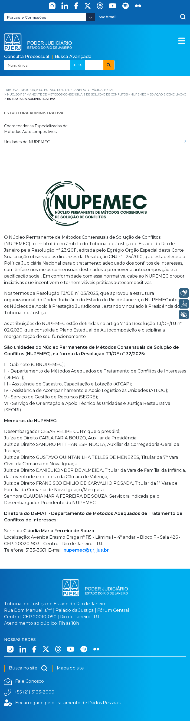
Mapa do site (70, 668)
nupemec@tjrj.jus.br (86, 550)
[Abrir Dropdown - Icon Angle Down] (90, 17)
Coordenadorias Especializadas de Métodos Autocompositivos (36, 129)
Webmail (107, 17)
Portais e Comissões (26, 17)
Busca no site (28, 668)
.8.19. (77, 65)
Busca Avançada (73, 56)
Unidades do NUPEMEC (27, 141)
